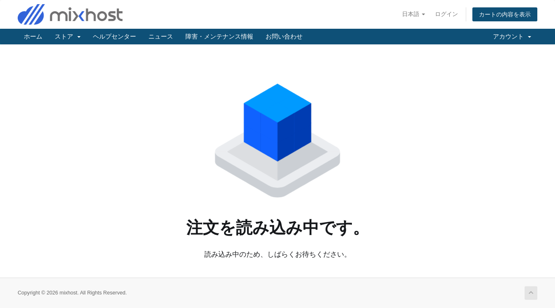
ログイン (446, 14)
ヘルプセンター (114, 36)
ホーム (33, 36)
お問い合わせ (284, 36)
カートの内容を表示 (505, 14)
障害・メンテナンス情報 (219, 36)
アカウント (512, 36)
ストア (68, 36)
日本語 (413, 14)
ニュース (160, 36)
